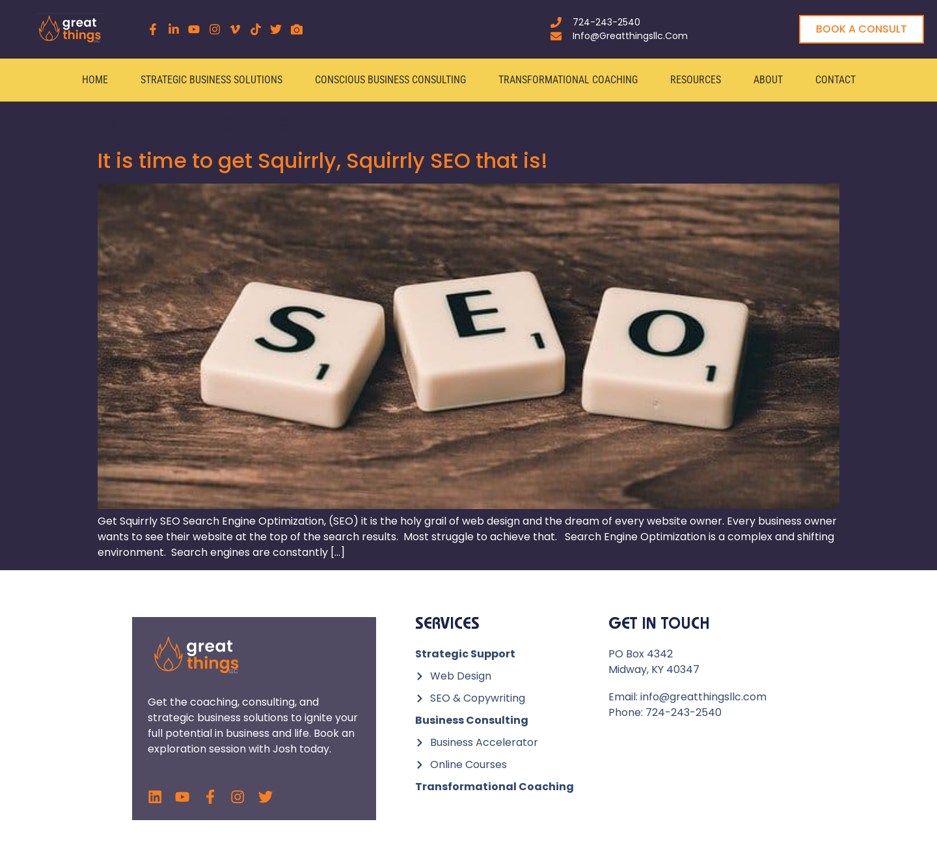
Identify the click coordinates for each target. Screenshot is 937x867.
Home (95, 80)
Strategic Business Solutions (211, 80)
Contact (835, 80)
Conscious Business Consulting (390, 80)
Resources (695, 80)
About (768, 80)
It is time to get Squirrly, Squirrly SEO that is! (323, 160)
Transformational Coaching (568, 80)
